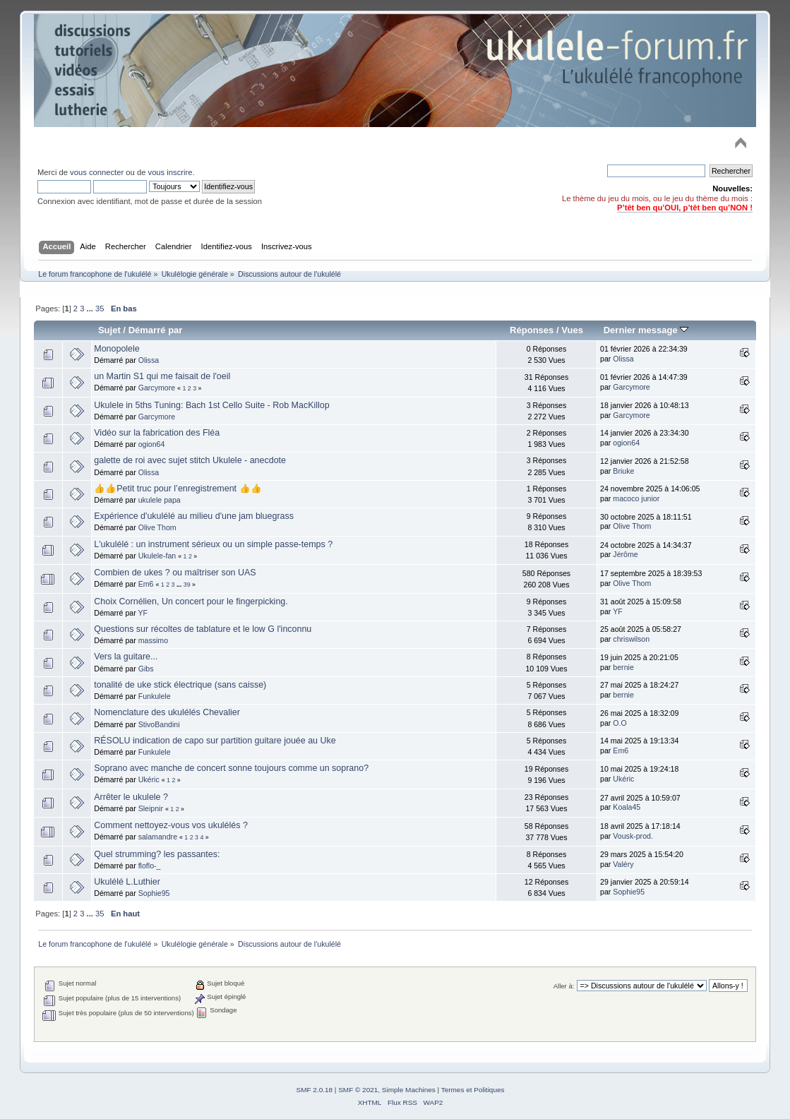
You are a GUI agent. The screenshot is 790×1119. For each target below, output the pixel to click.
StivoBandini (159, 724)
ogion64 (151, 444)
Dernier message (646, 330)
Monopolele (116, 349)
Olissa (148, 360)
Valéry (623, 864)
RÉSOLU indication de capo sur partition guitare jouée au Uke (214, 741)
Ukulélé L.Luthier (127, 882)
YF (143, 613)
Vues (572, 330)
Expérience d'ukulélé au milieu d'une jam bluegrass (194, 516)
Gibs (146, 668)
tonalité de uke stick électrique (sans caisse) (180, 685)
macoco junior (636, 498)
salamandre (157, 836)
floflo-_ (149, 865)
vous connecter (97, 172)
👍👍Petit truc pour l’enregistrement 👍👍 (177, 488)
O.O (619, 723)
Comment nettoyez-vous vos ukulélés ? (171, 825)
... (91, 308)
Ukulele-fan (157, 555)
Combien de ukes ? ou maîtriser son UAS (175, 573)
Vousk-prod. (633, 836)
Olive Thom (157, 527)
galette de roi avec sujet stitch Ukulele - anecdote (190, 460)
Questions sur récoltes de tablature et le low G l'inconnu (202, 629)
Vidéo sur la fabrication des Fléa (157, 433)
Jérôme (625, 554)
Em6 (146, 584)
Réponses (531, 330)
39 (187, 584)
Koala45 (626, 807)
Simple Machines (409, 1090)
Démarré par (155, 330)
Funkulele (154, 696)
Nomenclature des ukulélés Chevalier (167, 712)
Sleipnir (150, 808)
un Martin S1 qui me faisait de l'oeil (162, 376)
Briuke (623, 471)
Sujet (109, 330)
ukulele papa (159, 500)
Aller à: (564, 986)
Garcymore (156, 387)
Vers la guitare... (125, 657)
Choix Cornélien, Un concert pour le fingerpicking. (190, 601)
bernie (623, 667)
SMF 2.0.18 (315, 1090)
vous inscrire (170, 172)
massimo (153, 640)
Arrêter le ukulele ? (131, 797)
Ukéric (149, 779)
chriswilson (631, 639)
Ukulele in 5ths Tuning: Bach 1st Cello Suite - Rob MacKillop (211, 405)
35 (99, 308)
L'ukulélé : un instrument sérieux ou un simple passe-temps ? (213, 544)
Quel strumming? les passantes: (157, 854)
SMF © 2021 (358, 1090)
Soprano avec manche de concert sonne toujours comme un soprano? (231, 768)
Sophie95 (154, 893)
